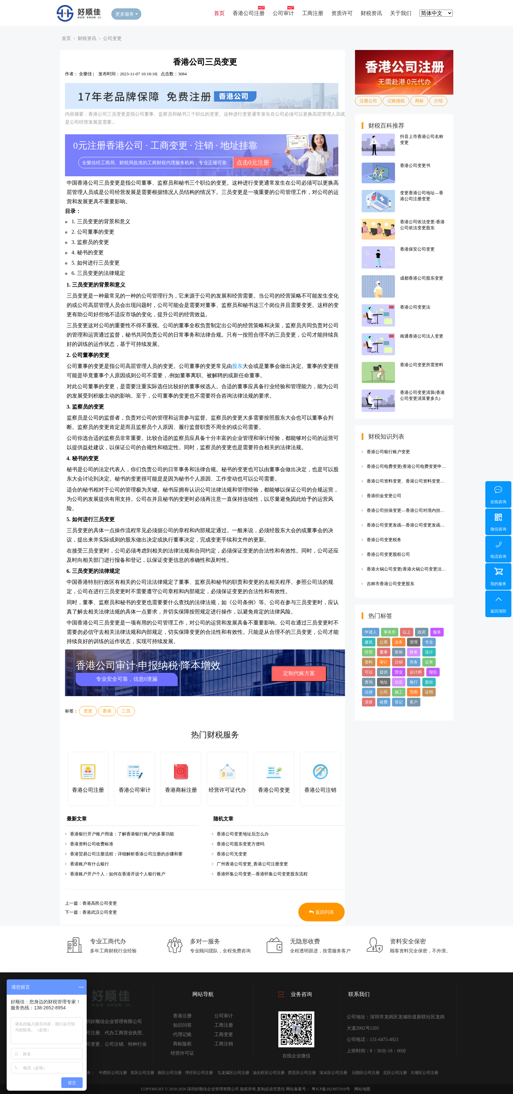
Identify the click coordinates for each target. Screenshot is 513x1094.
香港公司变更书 (415, 165)
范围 (414, 692)
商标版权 (182, 1043)
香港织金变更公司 (384, 495)
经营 (369, 652)
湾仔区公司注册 (199, 1072)
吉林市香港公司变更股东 (390, 583)
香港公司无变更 (232, 853)
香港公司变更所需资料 (421, 364)
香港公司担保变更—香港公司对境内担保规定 (407, 510)
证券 (429, 662)
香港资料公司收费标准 (91, 843)
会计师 (416, 672)
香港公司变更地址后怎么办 (243, 833)
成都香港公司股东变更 (421, 278)
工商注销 (223, 1043)
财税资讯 (371, 13)
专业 (429, 642)
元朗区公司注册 (366, 1072)
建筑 (369, 642)
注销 (399, 662)
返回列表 (321, 912)
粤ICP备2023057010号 (331, 1089)
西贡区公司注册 (302, 1072)
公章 (384, 642)
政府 (422, 632)
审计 (384, 662)
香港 (107, 710)
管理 (414, 642)
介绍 (438, 100)
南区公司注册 (170, 1072)
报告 (433, 672)
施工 (399, 692)
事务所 (390, 632)
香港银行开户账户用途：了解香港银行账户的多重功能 (122, 833)
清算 (369, 702)
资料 (369, 662)
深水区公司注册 (333, 1072)
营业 (399, 672)
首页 (219, 13)
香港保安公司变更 (417, 249)
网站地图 (362, 1089)
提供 (384, 672)
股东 (237, 366)
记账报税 (396, 100)
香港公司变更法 (415, 307)
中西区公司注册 (113, 1072)
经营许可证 (182, 1053)
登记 (399, 702)
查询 (369, 682)
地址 (384, 682)
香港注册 (182, 1015)
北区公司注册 (395, 1072)
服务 (437, 632)
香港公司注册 (249, 13)
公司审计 (283, 13)
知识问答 (182, 1025)
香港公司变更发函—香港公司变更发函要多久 (407, 525)
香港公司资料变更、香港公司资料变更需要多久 (407, 481)
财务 (414, 652)
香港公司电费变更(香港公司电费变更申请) (407, 466)
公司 (384, 692)
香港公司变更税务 (384, 539)
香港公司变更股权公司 (388, 554)
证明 (429, 692)
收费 (384, 702)
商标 (419, 100)
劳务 (414, 662)
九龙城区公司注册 (233, 1072)
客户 (414, 702)
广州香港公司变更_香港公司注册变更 (252, 863)
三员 (126, 710)
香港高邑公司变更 (99, 903)
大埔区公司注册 (424, 1072)
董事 (384, 652)
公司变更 (112, 38)
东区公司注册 (142, 1072)
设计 (429, 652)
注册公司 (368, 100)
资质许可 (342, 13)
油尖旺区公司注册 (269, 1072)
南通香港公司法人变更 (421, 336)
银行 (414, 682)
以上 (407, 632)
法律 (369, 692)
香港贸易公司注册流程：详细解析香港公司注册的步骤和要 (126, 853)
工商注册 (312, 13)
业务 (399, 642)
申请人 (371, 632)
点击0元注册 (252, 162)
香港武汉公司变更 (99, 912)
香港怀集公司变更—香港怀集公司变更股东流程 (262, 873)
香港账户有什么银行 (89, 863)
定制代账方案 (299, 673)
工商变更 (223, 1034)
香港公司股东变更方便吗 (240, 843)
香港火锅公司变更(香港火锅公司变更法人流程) (407, 568)
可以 (369, 672)
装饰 (399, 652)
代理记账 (182, 1034)
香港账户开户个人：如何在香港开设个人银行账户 (117, 873)
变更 (88, 710)
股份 (429, 682)
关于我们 (400, 13)
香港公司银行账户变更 (388, 451)
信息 (399, 682)
